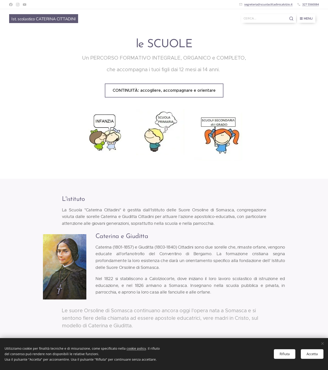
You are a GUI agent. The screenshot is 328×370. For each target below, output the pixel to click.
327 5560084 (310, 4)
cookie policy (136, 348)
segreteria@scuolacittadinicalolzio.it (268, 4)
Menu (306, 18)
